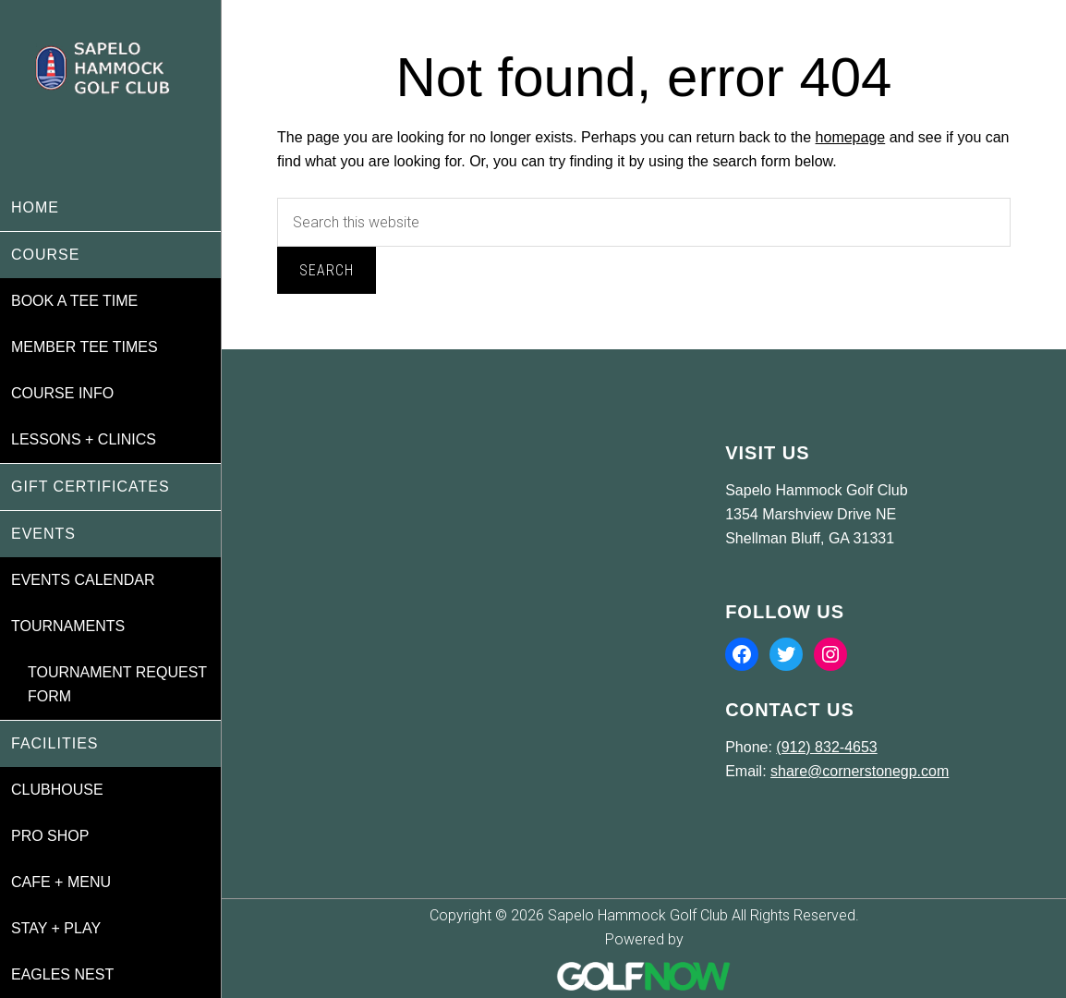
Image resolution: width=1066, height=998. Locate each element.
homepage (851, 137)
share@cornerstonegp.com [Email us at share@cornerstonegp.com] (859, 771)
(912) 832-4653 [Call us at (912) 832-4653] (826, 747)
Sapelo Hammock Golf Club (110, 92)
